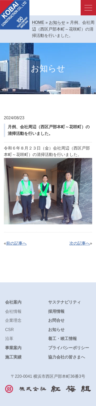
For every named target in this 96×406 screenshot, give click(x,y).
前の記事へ (16, 243)
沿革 (9, 341)
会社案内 (13, 305)
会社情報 (13, 314)
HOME (38, 22)
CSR (9, 332)
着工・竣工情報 (62, 341)
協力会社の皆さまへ (66, 359)
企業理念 (13, 323)
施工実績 (13, 359)
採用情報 (56, 314)
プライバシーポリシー (68, 350)
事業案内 (13, 350)
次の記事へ (79, 243)
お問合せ (56, 323)
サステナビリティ (64, 305)
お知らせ (57, 22)
